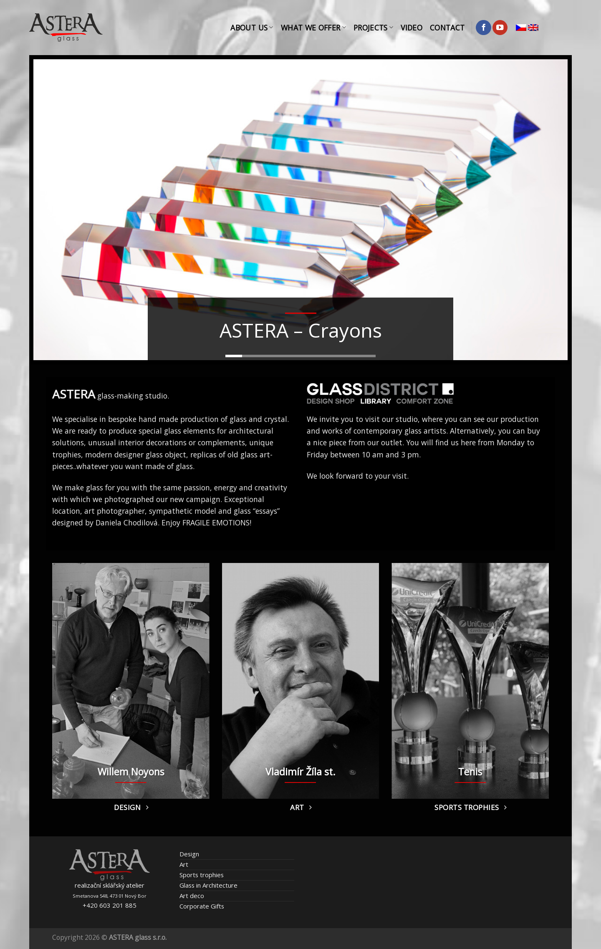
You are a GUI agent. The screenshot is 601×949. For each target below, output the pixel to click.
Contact (447, 28)
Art (183, 864)
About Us (251, 28)
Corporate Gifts (201, 906)
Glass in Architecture (208, 885)
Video (411, 28)
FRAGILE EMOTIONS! (216, 522)
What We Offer (313, 28)
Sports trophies (201, 875)
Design (189, 854)
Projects (373, 28)
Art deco (191, 895)
